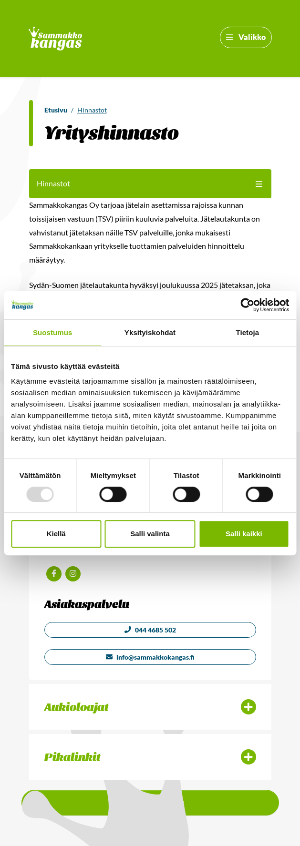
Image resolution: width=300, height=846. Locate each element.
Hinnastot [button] (150, 183)
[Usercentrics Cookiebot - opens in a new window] (247, 305)
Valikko (246, 36)
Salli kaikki (244, 534)
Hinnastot (92, 110)
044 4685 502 (150, 630)
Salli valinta (150, 534)
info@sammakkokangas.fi (150, 657)
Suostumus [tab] (52, 332)
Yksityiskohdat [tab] (150, 332)
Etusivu (55, 110)
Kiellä (56, 534)
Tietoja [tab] (247, 332)
